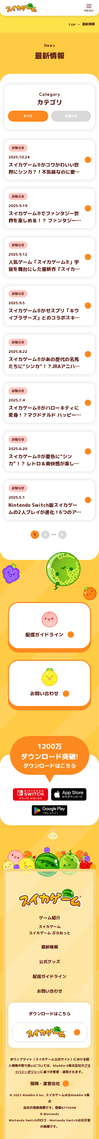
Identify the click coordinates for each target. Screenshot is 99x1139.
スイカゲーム (50, 927)
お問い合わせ (49, 991)
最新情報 (49, 947)
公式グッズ (49, 962)
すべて (28, 116)
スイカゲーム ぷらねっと (49, 933)
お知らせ (71, 116)
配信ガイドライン (50, 976)
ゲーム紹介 (49, 918)
